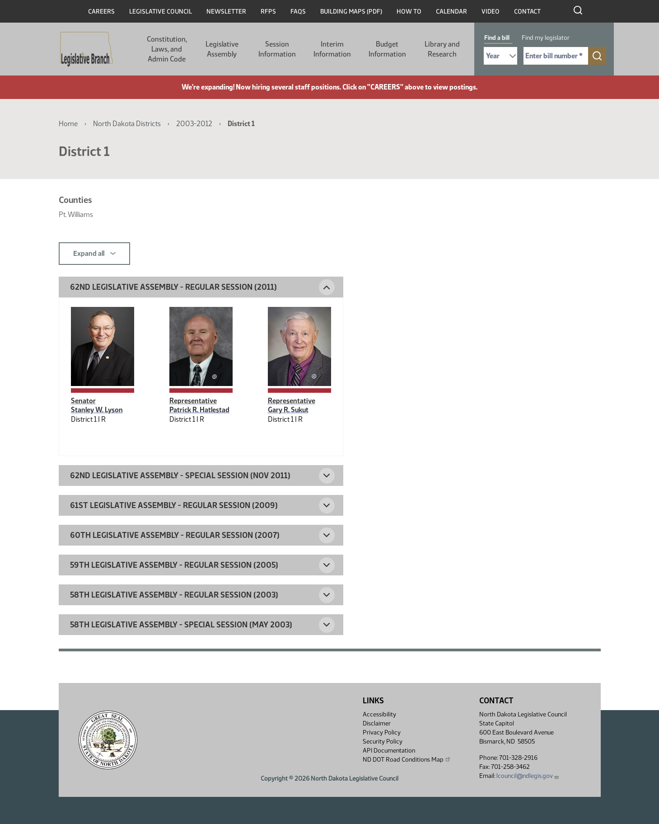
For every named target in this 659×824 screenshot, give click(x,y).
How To (409, 11)
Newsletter (226, 11)
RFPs (268, 11)
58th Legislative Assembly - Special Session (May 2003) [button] (181, 625)
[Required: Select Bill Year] (500, 56)
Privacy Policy (382, 732)
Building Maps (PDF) (351, 11)
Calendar (451, 11)
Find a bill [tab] (496, 38)
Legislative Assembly (222, 49)
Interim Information (332, 49)
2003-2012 (194, 123)
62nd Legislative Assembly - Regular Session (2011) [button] (173, 287)
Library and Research (442, 49)
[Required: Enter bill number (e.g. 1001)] (556, 56)
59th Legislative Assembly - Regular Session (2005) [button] (174, 565)
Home (68, 123)
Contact (527, 11)
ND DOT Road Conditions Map (407, 759)
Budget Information (387, 49)
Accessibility (379, 714)
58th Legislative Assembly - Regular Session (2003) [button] (174, 595)
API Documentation (389, 750)
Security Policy (382, 741)
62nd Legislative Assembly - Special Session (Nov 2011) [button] (180, 475)
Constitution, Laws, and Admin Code (167, 49)
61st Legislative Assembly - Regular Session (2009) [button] (174, 505)
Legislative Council (160, 11)
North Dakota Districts (127, 123)
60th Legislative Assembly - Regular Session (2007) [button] (175, 535)
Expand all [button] (94, 254)
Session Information (277, 49)
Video (490, 11)
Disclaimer (377, 723)
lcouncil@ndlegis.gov (527, 776)
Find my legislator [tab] (546, 38)
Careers (101, 11)
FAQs (298, 11)
